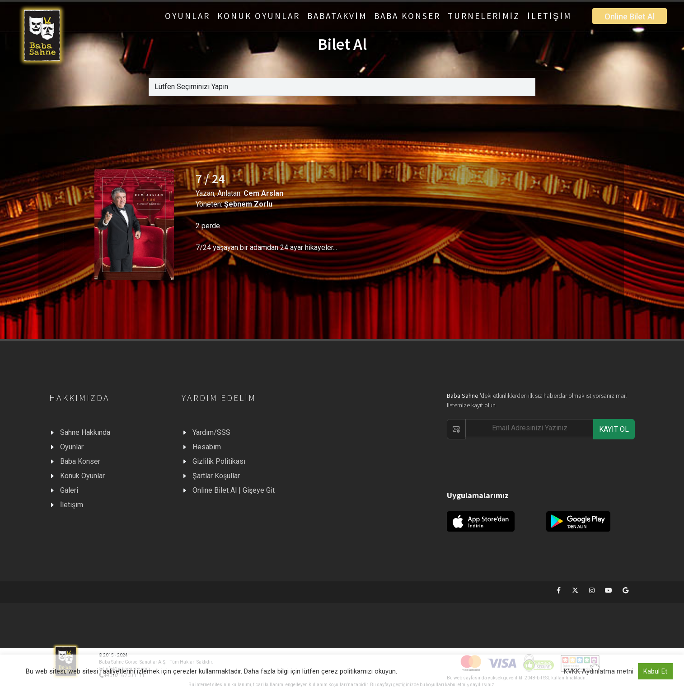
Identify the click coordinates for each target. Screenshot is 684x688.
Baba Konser (80, 461)
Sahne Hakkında (85, 432)
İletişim (71, 504)
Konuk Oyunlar (82, 475)
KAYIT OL (614, 429)
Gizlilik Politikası (218, 461)
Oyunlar (72, 447)
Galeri (69, 490)
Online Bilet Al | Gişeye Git (233, 490)
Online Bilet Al (629, 16)
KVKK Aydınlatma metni (598, 671)
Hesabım (206, 447)
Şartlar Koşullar (216, 475)
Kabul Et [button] (655, 671)
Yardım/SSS (211, 432)
